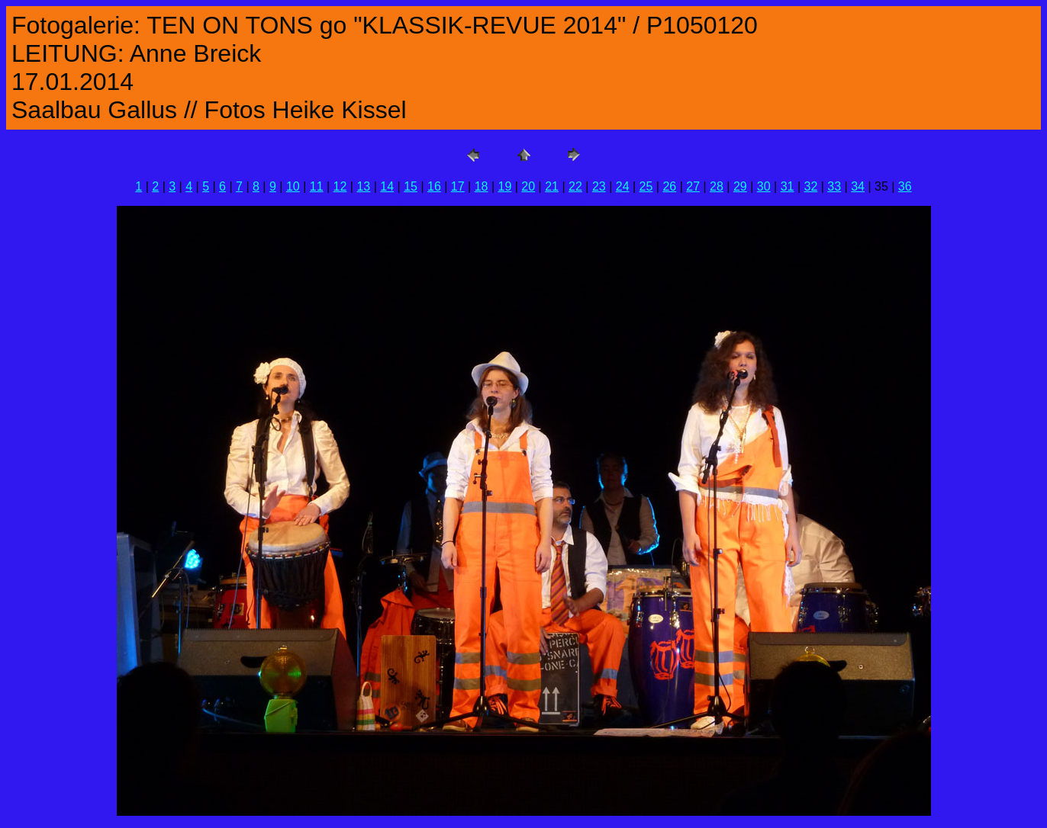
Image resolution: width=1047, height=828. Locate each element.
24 (623, 186)
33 (834, 186)
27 (693, 186)
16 (434, 186)
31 (787, 186)
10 (293, 186)
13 (363, 186)
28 (716, 186)
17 (458, 186)
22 (575, 186)
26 (669, 186)
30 (764, 186)
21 (552, 186)
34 (858, 186)
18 (481, 186)
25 (646, 186)
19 (505, 186)
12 (340, 186)
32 (810, 186)
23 (599, 186)
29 (740, 186)
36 (905, 186)
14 (387, 186)
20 (528, 186)
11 (317, 186)
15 (410, 186)
